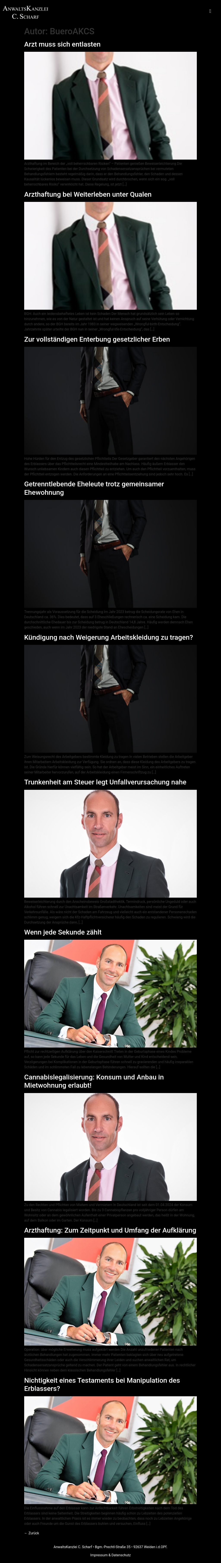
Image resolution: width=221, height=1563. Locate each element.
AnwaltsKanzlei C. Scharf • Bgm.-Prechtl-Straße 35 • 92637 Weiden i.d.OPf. (110, 1547)
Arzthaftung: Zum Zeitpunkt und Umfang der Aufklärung (110, 1230)
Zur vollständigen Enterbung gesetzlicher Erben (97, 339)
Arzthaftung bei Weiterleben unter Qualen (88, 194)
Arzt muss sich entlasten (62, 44)
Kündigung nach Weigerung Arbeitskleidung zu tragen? (108, 637)
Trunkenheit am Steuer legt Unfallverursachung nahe (105, 782)
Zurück (31, 1533)
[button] (210, 11)
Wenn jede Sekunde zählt (63, 932)
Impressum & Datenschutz (110, 1555)
